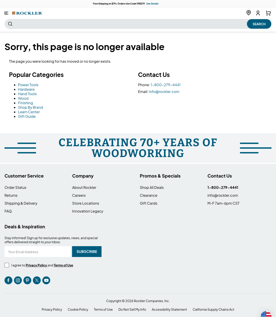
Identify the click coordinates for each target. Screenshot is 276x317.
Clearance (148, 195)
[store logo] (27, 13)
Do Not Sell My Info (132, 309)
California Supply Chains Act (213, 309)
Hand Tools (27, 93)
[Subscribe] (87, 251)
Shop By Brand (30, 107)
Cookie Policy (78, 309)
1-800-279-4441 (166, 84)
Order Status (15, 187)
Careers (79, 195)
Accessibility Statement (169, 309)
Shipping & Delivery (21, 203)
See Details (152, 3)
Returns (11, 195)
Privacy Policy (52, 309)
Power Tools (28, 84)
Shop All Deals (152, 187)
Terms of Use (103, 309)
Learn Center (29, 111)
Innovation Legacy (87, 211)
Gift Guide (27, 116)
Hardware (26, 89)
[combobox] (138, 24)
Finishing (25, 102)
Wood (23, 98)
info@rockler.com (164, 91)
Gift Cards (148, 203)
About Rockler (84, 187)
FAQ (8, 211)
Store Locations (85, 203)
